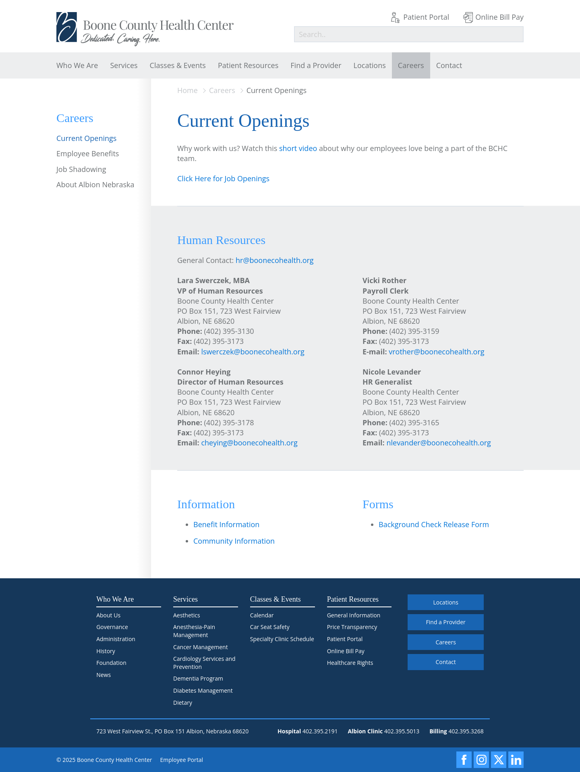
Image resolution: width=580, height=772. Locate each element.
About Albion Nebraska (95, 184)
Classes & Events (178, 65)
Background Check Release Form (434, 524)
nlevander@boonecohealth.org (438, 442)
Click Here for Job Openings (223, 178)
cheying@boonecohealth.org (249, 442)
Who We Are (77, 65)
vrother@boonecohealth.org (436, 351)
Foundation (111, 662)
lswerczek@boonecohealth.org (252, 351)
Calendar (262, 615)
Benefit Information (226, 524)
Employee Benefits (87, 153)
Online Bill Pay (499, 17)
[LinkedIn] (516, 759)
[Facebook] (464, 759)
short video (298, 148)
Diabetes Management (203, 690)
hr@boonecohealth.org (275, 260)
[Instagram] (481, 759)
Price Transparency (352, 627)
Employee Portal (181, 760)
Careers (411, 65)
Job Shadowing (81, 169)
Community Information (234, 541)
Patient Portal (426, 17)
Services (123, 65)
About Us (108, 615)
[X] (498, 759)
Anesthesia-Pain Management (194, 631)
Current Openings (86, 138)
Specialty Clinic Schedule (282, 639)
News (103, 675)
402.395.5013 (401, 731)
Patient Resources (248, 65)
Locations (370, 65)
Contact (449, 65)
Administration (115, 639)
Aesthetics (186, 615)
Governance (112, 627)
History (105, 651)
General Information (354, 615)
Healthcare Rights (350, 662)
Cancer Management (200, 647)
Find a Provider (315, 65)
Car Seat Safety (270, 627)
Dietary (182, 702)
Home (187, 90)
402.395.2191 (320, 731)
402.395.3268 (465, 731)
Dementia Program (198, 678)
